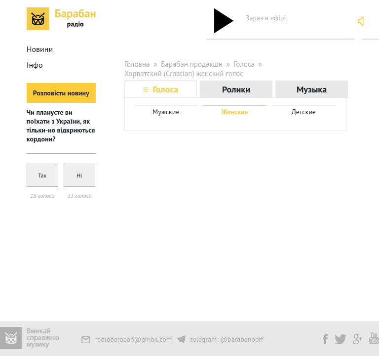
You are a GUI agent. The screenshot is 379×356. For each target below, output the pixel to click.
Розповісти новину (61, 93)
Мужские (166, 111)
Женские (235, 111)
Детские (304, 111)
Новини (40, 49)
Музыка (312, 89)
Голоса (244, 64)
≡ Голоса (160, 89)
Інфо (35, 65)
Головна (137, 64)
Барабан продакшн (192, 64)
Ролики (236, 89)
